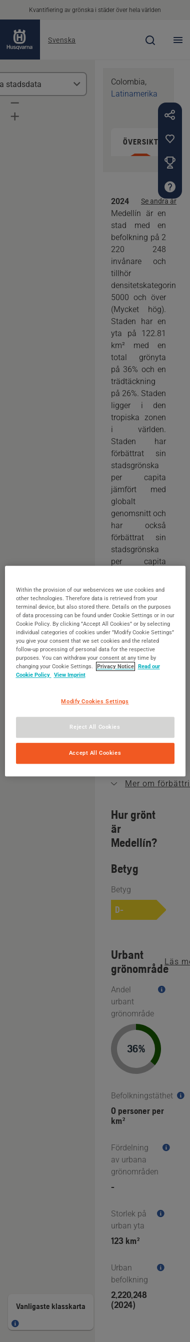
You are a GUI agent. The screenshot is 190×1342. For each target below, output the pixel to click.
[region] (95, 671)
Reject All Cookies (95, 726)
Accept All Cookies (95, 752)
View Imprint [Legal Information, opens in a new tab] (70, 674)
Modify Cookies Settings (94, 701)
